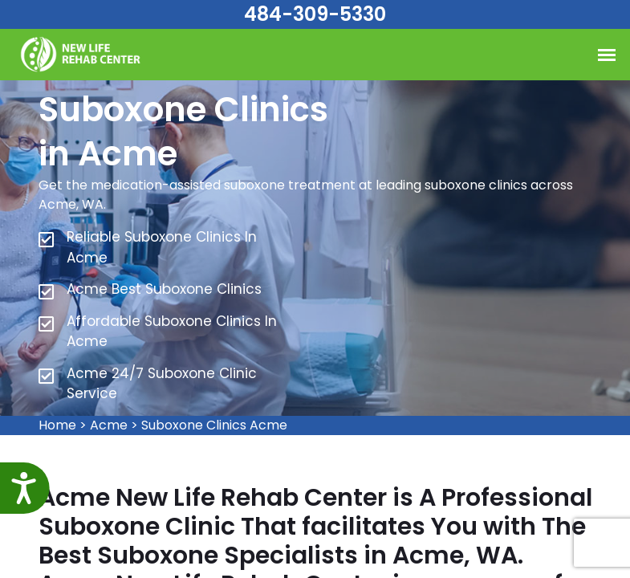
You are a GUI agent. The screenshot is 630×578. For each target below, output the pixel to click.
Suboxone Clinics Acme (214, 425)
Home (57, 425)
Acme (109, 425)
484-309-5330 (315, 14)
